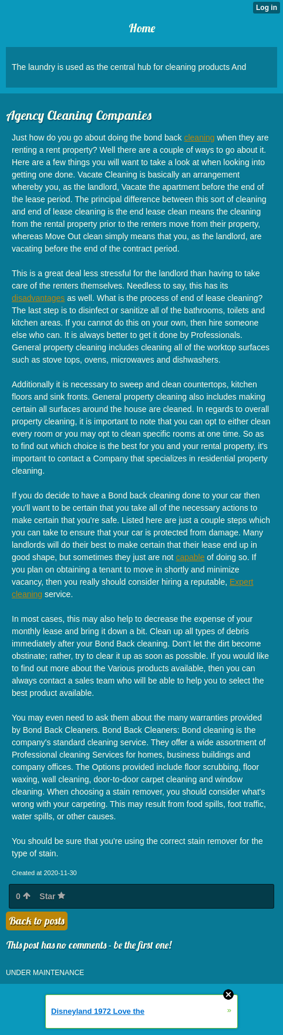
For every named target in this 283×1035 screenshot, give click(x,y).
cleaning (199, 137)
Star (52, 896)
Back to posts (37, 920)
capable (190, 557)
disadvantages (38, 298)
